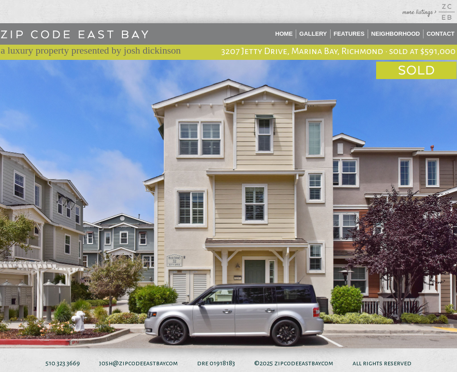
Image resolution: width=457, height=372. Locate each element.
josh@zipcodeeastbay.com (138, 363)
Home (284, 33)
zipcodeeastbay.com (303, 363)
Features (349, 33)
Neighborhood (395, 33)
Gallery (313, 33)
